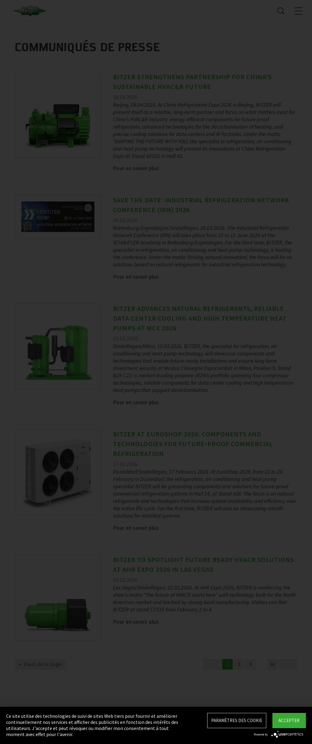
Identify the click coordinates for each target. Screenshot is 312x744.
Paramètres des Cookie (236, 720)
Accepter (289, 720)
